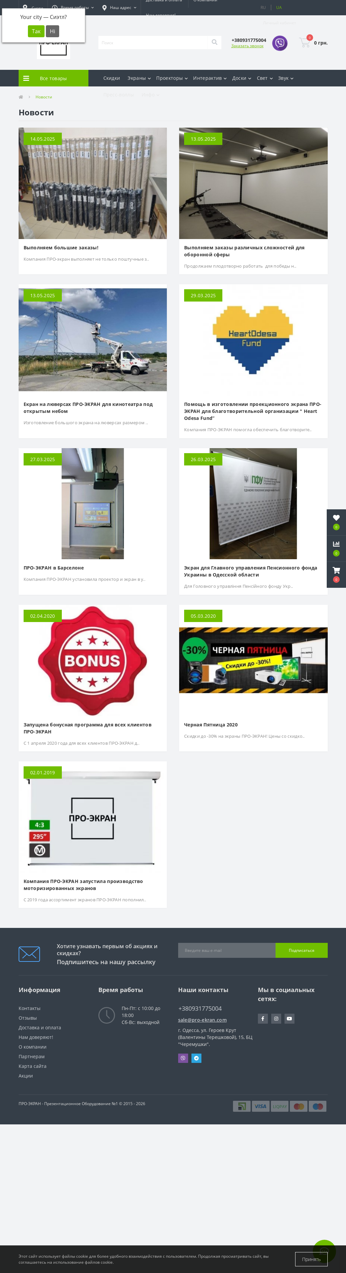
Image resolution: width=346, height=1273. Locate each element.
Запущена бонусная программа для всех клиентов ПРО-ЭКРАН (88, 728)
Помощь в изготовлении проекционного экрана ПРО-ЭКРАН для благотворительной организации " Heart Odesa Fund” (252, 411)
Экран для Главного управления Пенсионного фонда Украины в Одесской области (250, 571)
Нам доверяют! (160, 15)
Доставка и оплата (40, 1027)
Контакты (30, 1008)
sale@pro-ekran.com (202, 1020)
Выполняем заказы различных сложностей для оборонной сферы (244, 251)
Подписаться (301, 950)
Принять (311, 1259)
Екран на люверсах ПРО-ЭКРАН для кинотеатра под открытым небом (88, 407)
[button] (73, 7)
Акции (26, 1076)
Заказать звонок (247, 46)
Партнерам (32, 1056)
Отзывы (28, 1018)
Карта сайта (33, 1066)
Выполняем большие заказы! (61, 247)
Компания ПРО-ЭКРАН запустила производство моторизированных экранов (83, 884)
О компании (33, 1047)
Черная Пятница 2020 (211, 724)
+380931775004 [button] (200, 1008)
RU (263, 7)
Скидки (111, 78)
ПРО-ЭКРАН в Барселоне (54, 568)
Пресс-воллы (118, 94)
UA (279, 7)
